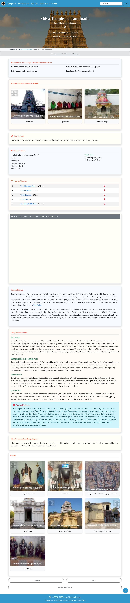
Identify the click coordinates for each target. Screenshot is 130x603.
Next (93, 580)
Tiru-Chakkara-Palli (27, 186)
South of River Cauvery (65, 587)
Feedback (44, 3)
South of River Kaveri (26, 49)
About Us (34, 3)
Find (126, 3)
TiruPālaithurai (25, 195)
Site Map (53, 3)
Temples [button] (11, 3)
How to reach (23, 3)
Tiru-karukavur (25, 190)
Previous (36, 580)
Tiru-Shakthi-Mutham (28, 204)
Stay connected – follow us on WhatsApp (65, 54)
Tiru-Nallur (24, 199)
